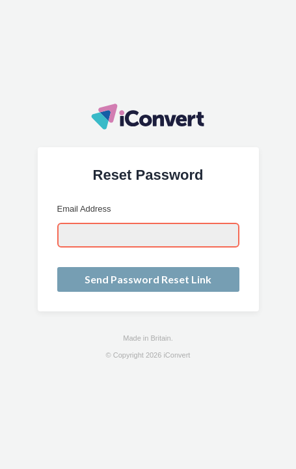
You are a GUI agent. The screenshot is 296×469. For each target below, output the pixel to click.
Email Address (84, 209)
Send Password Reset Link (148, 279)
